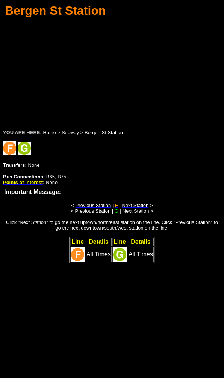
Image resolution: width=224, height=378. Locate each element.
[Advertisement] (113, 71)
